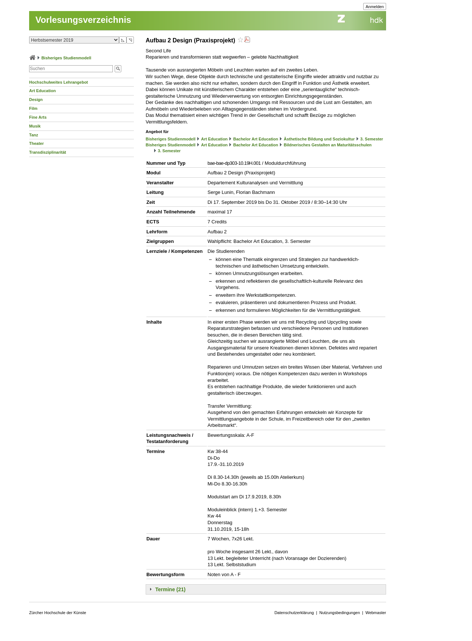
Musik (35, 126)
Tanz (33, 135)
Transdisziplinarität (47, 152)
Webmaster (375, 612)
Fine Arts (37, 117)
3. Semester (371, 139)
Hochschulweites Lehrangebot (58, 82)
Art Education (42, 90)
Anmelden (374, 6)
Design (36, 99)
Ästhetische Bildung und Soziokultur (319, 139)
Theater (36, 143)
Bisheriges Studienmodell (66, 58)
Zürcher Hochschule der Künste (57, 612)
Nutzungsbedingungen (339, 612)
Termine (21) (170, 589)
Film (33, 108)
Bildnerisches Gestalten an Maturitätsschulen (327, 145)
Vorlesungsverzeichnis (83, 20)
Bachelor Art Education (255, 139)
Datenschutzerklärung (294, 612)
